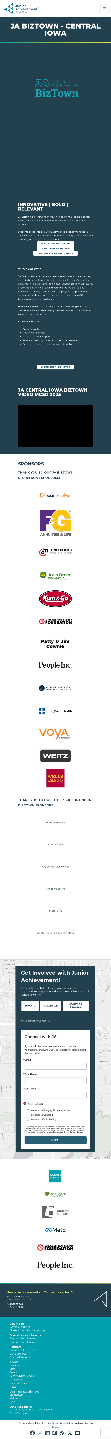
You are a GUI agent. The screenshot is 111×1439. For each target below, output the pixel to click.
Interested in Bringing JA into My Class (50, 1110)
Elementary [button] (17, 1394)
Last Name (30, 1089)
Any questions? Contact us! (36, 1020)
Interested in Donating (41, 1115)
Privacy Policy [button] (51, 1423)
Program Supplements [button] (23, 1338)
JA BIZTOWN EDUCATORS (55, 243)
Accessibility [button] (66, 1423)
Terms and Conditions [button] (30, 1423)
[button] (33, 1433)
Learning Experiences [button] (24, 1391)
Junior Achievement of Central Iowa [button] (31, 1409)
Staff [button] (12, 1369)
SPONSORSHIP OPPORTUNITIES (55, 253)
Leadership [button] (16, 1365)
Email (28, 1060)
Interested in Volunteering (43, 1119)
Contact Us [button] (15, 1304)
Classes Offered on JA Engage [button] (27, 1330)
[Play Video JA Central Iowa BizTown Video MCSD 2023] (55, 426)
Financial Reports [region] (20, 1357)
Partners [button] (15, 1347)
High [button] (12, 1402)
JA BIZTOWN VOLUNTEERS (55, 248)
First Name (31, 1074)
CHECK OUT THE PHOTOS (55, 367)
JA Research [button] (17, 1379)
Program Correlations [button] (22, 1342)
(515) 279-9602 (15, 1307)
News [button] (13, 1386)
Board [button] (13, 1372)
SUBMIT (55, 1140)
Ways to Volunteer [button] (20, 1327)
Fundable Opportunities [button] (24, 1350)
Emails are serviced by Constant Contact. (68, 1132)
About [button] (14, 1362)
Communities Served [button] (22, 1376)
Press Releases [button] (18, 1383)
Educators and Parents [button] (25, 1335)
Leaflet (78, 1158)
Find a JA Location (20, 1413)
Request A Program (75, 1006)
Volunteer (51, 1005)
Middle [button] (14, 1398)
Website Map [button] (81, 1423)
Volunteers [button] (17, 1323)
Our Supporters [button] (19, 1353)
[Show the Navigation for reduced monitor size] (104, 9)
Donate (30, 1005)
